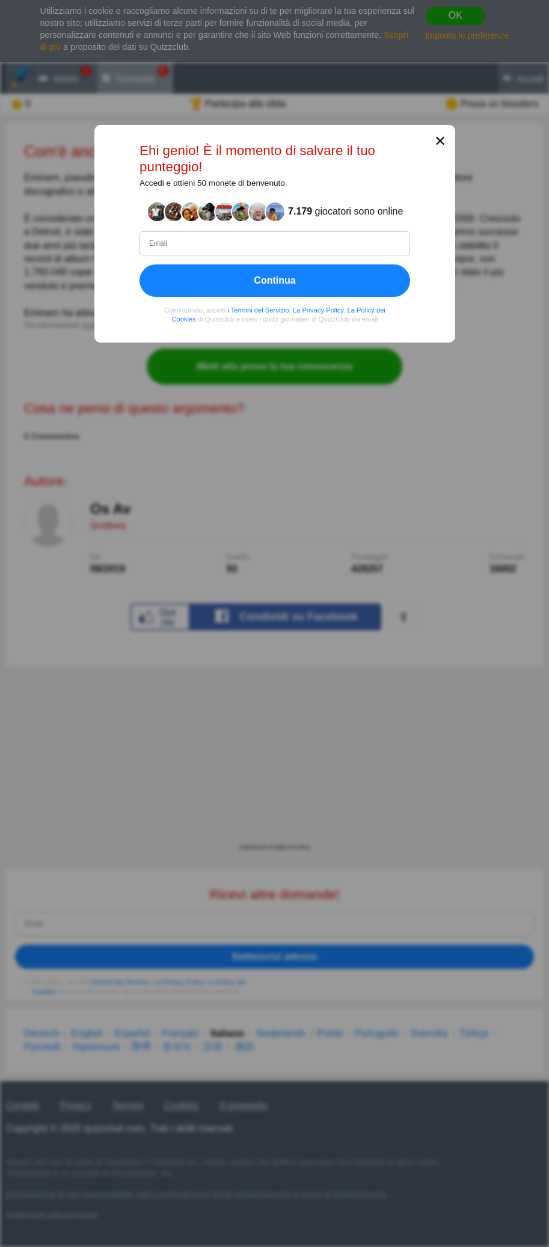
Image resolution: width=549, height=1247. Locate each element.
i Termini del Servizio (258, 309)
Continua (274, 280)
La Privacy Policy (317, 309)
